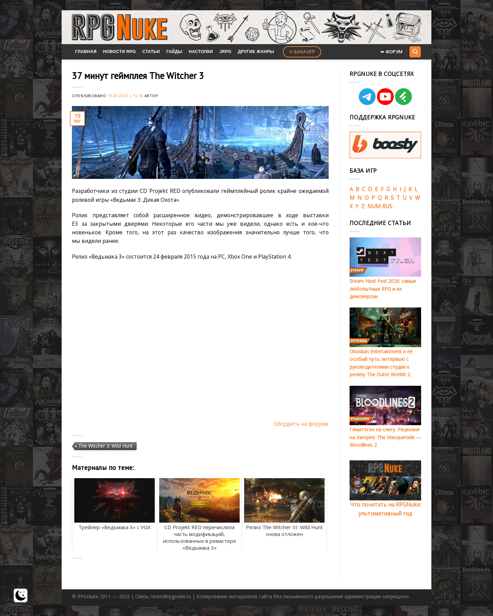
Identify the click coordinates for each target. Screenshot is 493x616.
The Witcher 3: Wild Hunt (105, 446)
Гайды (174, 51)
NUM (374, 206)
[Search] (414, 51)
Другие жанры (256, 51)
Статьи (151, 51)
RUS (387, 206)
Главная (86, 51)
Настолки (201, 51)
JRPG (225, 51)
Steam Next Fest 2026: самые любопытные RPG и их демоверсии (383, 289)
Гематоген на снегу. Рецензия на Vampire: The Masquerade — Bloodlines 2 (385, 437)
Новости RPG (119, 51)
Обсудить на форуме (301, 424)
